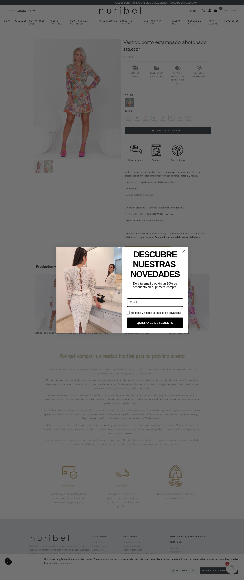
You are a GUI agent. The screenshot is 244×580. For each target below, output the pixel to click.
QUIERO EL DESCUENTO (155, 322)
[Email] (155, 302)
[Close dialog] (184, 251)
